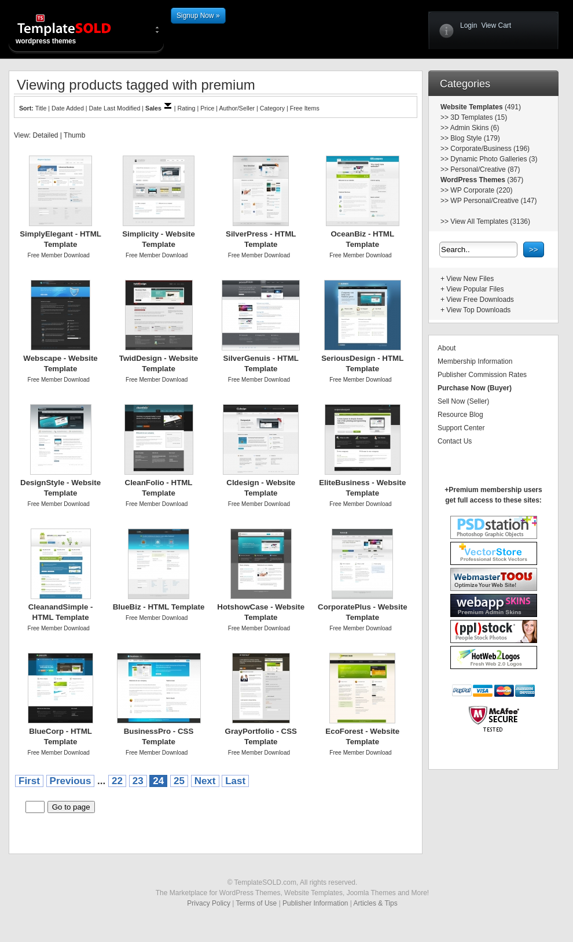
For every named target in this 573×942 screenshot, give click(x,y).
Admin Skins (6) (474, 128)
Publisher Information (315, 903)
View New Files (470, 279)
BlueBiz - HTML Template (159, 607)
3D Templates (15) (478, 117)
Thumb (74, 135)
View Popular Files (475, 289)
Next (205, 780)
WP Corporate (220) (481, 190)
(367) (514, 180)
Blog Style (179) (474, 138)
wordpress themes (73, 29)
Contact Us (455, 441)
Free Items (304, 108)
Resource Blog (460, 415)
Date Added (68, 108)
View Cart (496, 25)
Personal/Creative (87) (485, 169)
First (29, 780)
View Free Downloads (480, 299)
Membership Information (475, 361)
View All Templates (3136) (490, 221)
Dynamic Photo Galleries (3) (493, 159)
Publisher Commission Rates (482, 375)
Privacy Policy (208, 903)
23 (138, 780)
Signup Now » (198, 16)
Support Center (461, 428)
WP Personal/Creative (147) (493, 201)
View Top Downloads (478, 310)
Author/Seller (237, 108)
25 (179, 780)
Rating (187, 108)
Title (41, 108)
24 (158, 780)
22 (117, 780)
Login (468, 25)
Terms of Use (256, 903)
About (447, 348)
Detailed (45, 135)
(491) (512, 107)
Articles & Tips (376, 903)
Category (272, 108)
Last (235, 780)
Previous (70, 780)
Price (207, 108)
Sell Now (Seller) (463, 401)
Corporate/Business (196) (490, 149)
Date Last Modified (115, 108)
